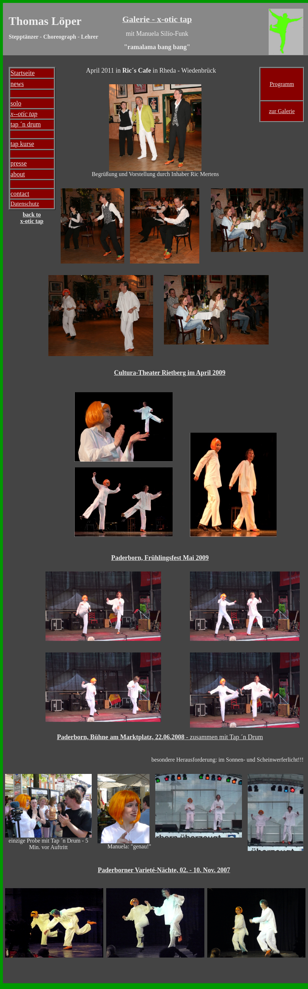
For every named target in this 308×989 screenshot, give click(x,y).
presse (18, 163)
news (17, 83)
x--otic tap (23, 113)
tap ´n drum (25, 124)
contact (19, 193)
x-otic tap (31, 221)
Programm (282, 84)
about (17, 174)
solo (15, 103)
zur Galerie (282, 111)
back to (32, 214)
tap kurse (22, 143)
